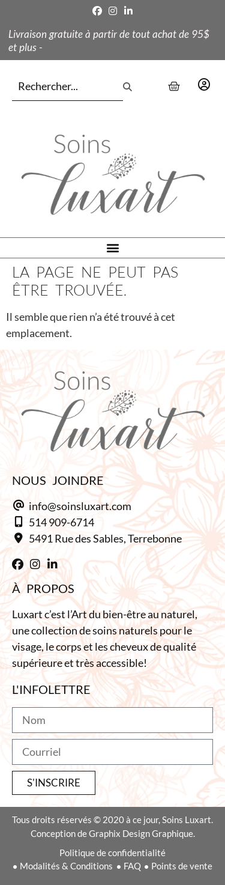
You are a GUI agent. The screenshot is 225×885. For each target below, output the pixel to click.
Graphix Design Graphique (141, 833)
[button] (112, 248)
